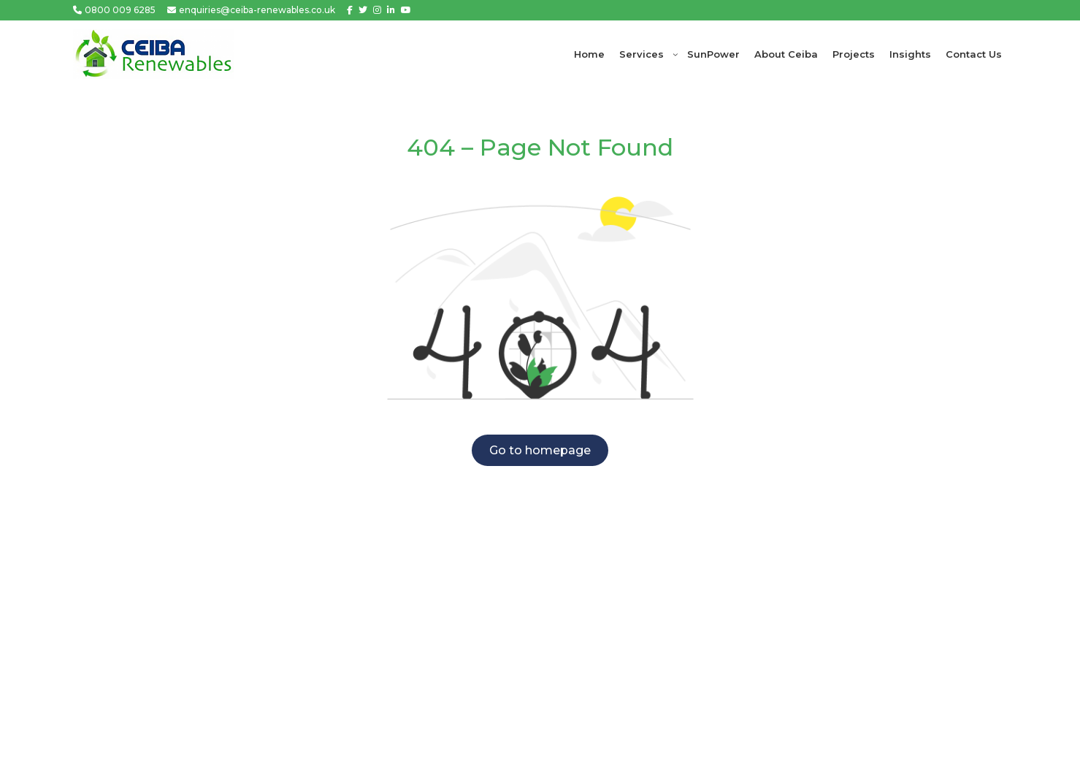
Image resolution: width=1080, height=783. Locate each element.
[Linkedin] (391, 10)
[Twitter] (363, 10)
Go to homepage (540, 450)
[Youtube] (406, 10)
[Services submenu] (675, 54)
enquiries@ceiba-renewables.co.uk (257, 10)
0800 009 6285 (120, 10)
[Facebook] (350, 10)
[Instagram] (377, 10)
